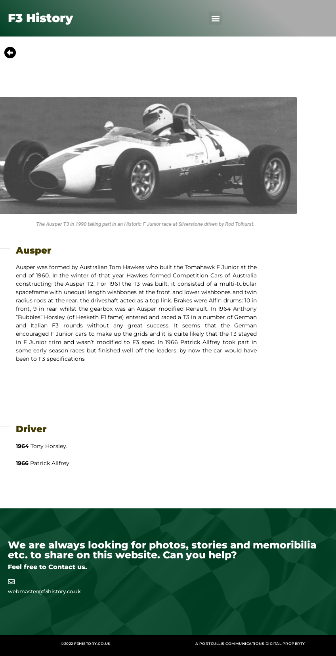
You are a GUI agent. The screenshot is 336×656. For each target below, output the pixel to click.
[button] (215, 18)
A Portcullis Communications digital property (250, 643)
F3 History (40, 18)
